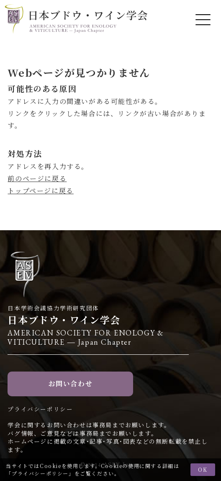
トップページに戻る (40, 190)
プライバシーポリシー (40, 473)
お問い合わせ (71, 383)
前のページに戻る (37, 178)
